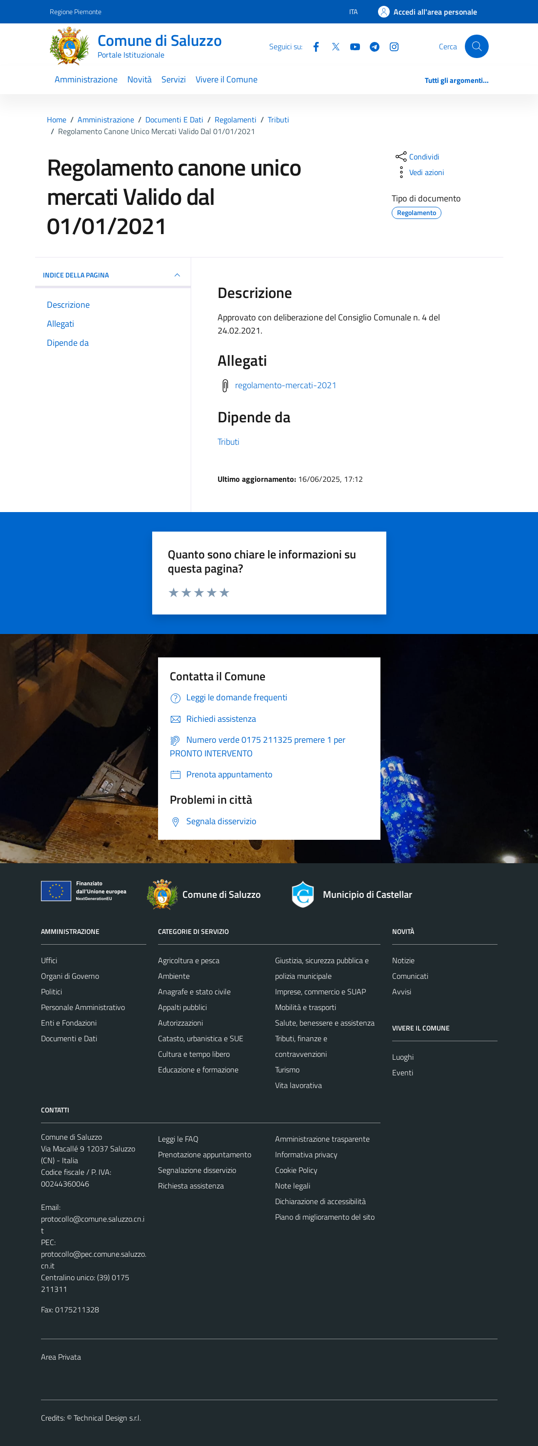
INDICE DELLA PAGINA (113, 275)
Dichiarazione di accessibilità (320, 1201)
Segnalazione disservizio (197, 1170)
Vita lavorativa (298, 1085)
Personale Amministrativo (83, 1007)
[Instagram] (390, 46)
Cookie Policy (296, 1170)
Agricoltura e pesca (188, 960)
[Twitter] (331, 46)
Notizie (403, 960)
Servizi (173, 79)
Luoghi (403, 1057)
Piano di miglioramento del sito (325, 1217)
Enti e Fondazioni (69, 1023)
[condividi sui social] (416, 156)
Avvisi (401, 991)
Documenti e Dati (69, 1038)
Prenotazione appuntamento (204, 1154)
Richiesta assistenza (191, 1185)
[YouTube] (351, 46)
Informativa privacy (306, 1154)
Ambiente (174, 976)
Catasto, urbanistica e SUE (200, 1038)
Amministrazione (86, 79)
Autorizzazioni (180, 1023)
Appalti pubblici (182, 1007)
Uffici (49, 960)
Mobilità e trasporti (305, 1007)
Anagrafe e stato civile (194, 991)
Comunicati (410, 976)
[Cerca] (476, 46)
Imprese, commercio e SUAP (320, 991)
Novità (139, 79)
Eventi (402, 1072)
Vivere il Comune (227, 79)
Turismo (287, 1069)
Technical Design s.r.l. (107, 1418)
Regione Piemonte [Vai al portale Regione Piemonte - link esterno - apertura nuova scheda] (75, 11)
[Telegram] (370, 46)
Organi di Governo (70, 976)
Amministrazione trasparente (322, 1139)
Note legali (292, 1185)
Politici (51, 991)
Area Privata (61, 1357)
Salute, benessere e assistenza (325, 1023)
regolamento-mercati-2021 (286, 385)
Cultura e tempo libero (194, 1054)
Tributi (228, 441)
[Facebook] (312, 46)
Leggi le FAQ (178, 1139)
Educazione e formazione (198, 1069)
